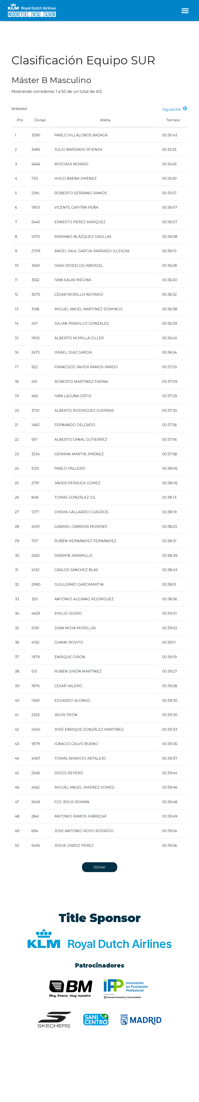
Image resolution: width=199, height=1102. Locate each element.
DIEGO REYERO (68, 773)
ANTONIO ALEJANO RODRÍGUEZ (84, 599)
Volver (100, 867)
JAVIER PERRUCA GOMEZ (77, 483)
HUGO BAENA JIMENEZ (75, 178)
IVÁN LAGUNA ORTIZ (73, 396)
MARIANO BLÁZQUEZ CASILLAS (82, 236)
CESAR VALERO (68, 686)
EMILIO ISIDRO (68, 613)
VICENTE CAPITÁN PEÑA (76, 207)
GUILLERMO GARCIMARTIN (79, 584)
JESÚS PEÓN (65, 715)
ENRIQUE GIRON (69, 657)
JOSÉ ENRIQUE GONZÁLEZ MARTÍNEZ (89, 729)
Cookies (38, 1077)
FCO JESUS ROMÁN (71, 802)
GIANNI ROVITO (68, 642)
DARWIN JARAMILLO (73, 555)
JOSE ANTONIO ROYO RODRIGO (84, 831)
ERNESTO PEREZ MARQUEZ (79, 222)
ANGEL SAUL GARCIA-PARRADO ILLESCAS (92, 251)
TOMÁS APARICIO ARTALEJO (80, 758)
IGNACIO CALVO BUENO (76, 744)
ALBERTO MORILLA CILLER (79, 338)
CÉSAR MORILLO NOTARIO (78, 294)
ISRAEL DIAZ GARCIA (73, 352)
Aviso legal (20, 1077)
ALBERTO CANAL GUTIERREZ (80, 439)
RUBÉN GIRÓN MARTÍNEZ (77, 671)
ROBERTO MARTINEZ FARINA (81, 381)
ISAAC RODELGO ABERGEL (78, 265)
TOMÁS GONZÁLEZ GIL (75, 497)
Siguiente (172, 109)
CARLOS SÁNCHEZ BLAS (76, 570)
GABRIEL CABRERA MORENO (80, 526)
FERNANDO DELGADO (74, 425)
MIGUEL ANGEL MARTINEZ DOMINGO (88, 309)
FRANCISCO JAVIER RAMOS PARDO (86, 367)
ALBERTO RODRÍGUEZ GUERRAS (84, 410)
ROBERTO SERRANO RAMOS (80, 193)
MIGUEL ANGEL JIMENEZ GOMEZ (84, 787)
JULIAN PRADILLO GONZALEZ (81, 323)
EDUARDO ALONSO (72, 700)
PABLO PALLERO (69, 468)
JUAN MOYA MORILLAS (75, 628)
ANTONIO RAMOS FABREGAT (80, 816)
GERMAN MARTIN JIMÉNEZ (79, 454)
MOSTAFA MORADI (71, 164)
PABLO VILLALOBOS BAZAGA (80, 135)
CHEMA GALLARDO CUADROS (81, 512)
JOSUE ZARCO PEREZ (74, 845)
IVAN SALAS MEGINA (72, 280)
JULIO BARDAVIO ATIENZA (78, 149)
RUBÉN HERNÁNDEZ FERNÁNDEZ (85, 541)
